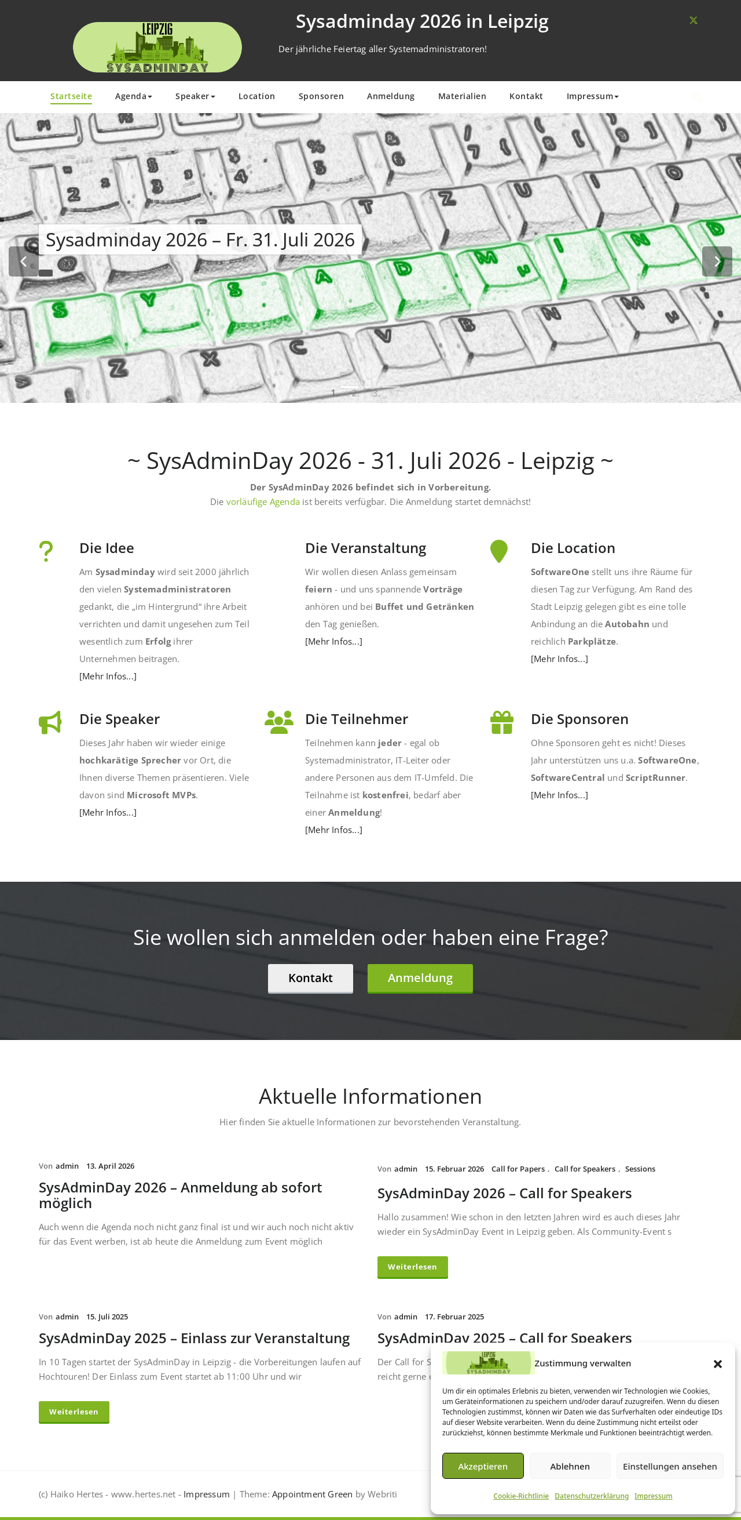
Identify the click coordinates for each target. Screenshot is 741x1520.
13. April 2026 (110, 1166)
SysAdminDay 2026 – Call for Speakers (504, 1192)
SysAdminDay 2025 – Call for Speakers (504, 1337)
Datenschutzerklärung (592, 1496)
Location (257, 95)
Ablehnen (570, 1466)
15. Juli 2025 (107, 1316)
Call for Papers (518, 1168)
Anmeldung (391, 95)
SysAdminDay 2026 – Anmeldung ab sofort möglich (180, 1194)
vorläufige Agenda (263, 501)
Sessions (640, 1168)
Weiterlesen (413, 1266)
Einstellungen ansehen (670, 1466)
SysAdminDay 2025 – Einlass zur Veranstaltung (194, 1337)
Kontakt (526, 95)
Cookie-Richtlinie (521, 1496)
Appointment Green (311, 1494)
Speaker (195, 95)
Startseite (71, 95)
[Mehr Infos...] (108, 676)
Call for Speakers (585, 1168)
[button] (718, 1363)
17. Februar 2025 (454, 1316)
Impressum (653, 1496)
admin (67, 1166)
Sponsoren (321, 95)
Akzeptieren (483, 1466)
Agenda (133, 95)
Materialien (462, 95)
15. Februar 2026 (454, 1168)
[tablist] (370, 387)
